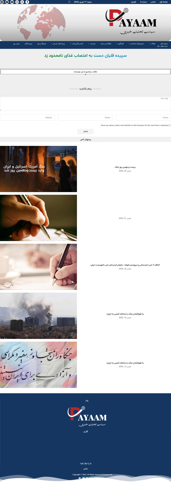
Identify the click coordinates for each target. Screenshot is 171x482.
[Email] (7, 2)
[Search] (69, 2)
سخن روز (16, 43)
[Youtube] (12, 2)
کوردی (133, 2)
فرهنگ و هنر (41, 43)
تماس (153, 2)
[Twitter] (22, 2)
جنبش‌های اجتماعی (137, 43)
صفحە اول (164, 2)
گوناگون (121, 43)
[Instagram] (17, 2)
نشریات (93, 43)
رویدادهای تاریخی (59, 43)
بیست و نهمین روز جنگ (125, 167)
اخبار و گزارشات (77, 43)
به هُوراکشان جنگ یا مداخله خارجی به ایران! (125, 314)
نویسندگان (28, 43)
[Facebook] (27, 2)
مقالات (153, 43)
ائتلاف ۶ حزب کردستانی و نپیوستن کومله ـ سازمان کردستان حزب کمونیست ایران (125, 265)
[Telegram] (2, 2)
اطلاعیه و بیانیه (105, 43)
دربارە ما (143, 2)
